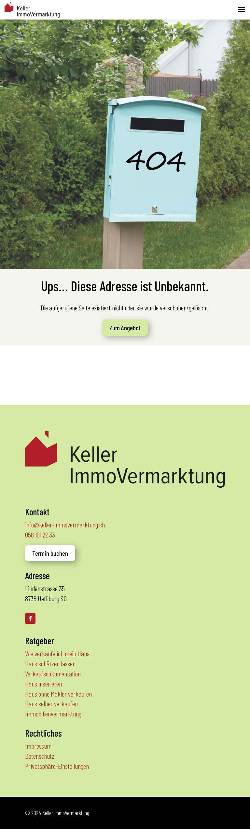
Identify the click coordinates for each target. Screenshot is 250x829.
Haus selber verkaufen (51, 703)
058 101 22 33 (40, 534)
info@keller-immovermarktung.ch (65, 524)
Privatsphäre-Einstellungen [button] (57, 766)
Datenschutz (39, 756)
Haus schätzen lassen (50, 663)
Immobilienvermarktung (53, 713)
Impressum (38, 745)
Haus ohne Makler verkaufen (58, 693)
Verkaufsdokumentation (53, 673)
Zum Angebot (125, 328)
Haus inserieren (43, 683)
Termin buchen (50, 553)
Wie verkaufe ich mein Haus (57, 653)
